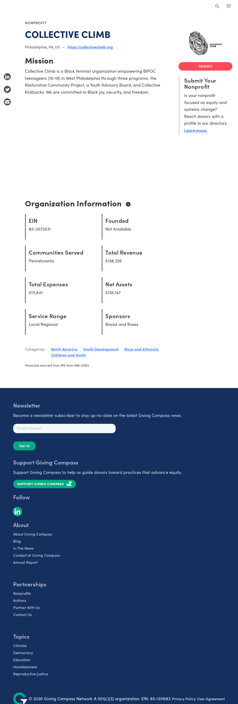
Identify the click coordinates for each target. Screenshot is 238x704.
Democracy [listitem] (23, 652)
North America (64, 349)
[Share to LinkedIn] (7, 76)
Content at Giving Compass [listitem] (36, 555)
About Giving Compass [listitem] (32, 534)
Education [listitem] (21, 659)
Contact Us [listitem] (22, 614)
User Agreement (211, 698)
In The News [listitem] (23, 548)
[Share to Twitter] (7, 89)
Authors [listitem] (19, 600)
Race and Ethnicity (141, 349)
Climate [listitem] (20, 645)
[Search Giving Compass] (217, 6)
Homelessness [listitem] (25, 666)
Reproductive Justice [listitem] (30, 673)
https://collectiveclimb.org (90, 46)
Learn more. (195, 130)
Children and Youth (68, 354)
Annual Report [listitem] (25, 562)
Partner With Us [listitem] (26, 607)
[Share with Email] (7, 101)
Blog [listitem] (17, 541)
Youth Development (101, 349)
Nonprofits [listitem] (22, 593)
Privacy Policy (184, 698)
